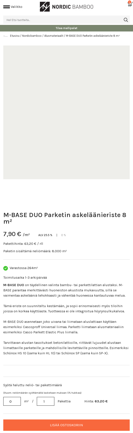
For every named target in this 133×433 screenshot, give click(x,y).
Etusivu (15, 35)
